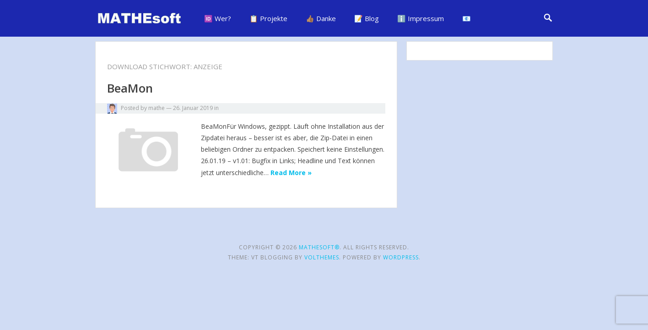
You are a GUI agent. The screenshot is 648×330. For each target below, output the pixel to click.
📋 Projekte (268, 18)
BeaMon (130, 88)
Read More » (291, 172)
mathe (156, 108)
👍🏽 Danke (321, 18)
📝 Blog (366, 18)
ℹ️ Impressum (420, 18)
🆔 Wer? (217, 18)
